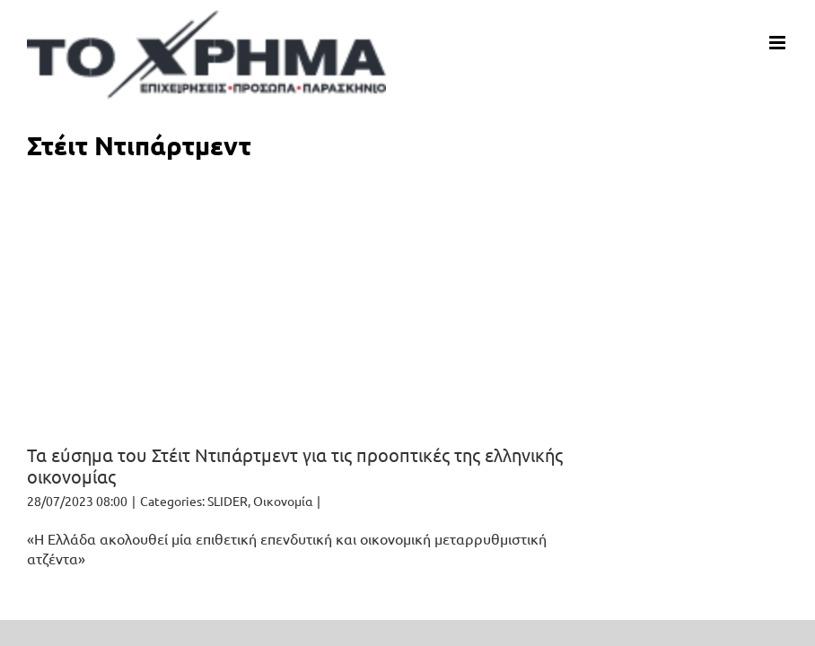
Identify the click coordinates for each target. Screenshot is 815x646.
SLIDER (227, 501)
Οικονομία (282, 501)
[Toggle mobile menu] (778, 42)
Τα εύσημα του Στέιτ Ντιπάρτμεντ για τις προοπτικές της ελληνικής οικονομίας (295, 465)
